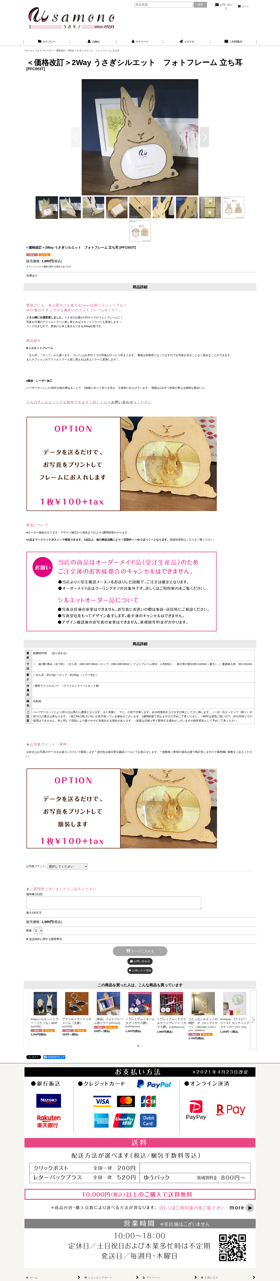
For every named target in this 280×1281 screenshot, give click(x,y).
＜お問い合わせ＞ (122, 402)
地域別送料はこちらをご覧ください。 (193, 539)
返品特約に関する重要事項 (44, 939)
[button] (204, 137)
